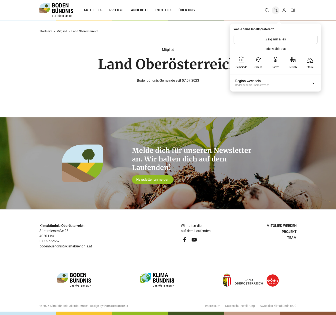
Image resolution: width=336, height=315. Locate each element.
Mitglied (62, 31)
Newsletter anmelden (152, 179)
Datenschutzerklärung (240, 306)
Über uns (186, 10)
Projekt (116, 10)
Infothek (163, 10)
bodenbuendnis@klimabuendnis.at (65, 246)
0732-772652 (49, 241)
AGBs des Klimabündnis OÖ (278, 306)
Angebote (139, 10)
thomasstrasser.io (116, 306)
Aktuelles (93, 10)
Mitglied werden (282, 226)
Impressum (212, 306)
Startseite (45, 31)
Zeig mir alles (276, 39)
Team (292, 238)
